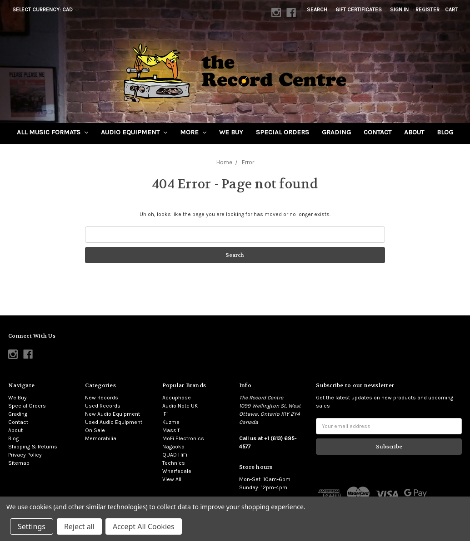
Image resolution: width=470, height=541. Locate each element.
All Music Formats (52, 132)
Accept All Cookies (144, 526)
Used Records (102, 406)
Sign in (399, 9)
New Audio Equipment (112, 414)
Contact (377, 132)
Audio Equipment (134, 132)
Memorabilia (100, 438)
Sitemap (19, 463)
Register (427, 9)
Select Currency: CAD (45, 9)
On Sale (95, 430)
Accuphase (176, 397)
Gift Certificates (358, 9)
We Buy (231, 132)
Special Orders (282, 132)
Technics (173, 463)
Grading (336, 132)
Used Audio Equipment (113, 422)
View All (171, 479)
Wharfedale (176, 471)
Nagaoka (173, 446)
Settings (31, 526)
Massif (171, 430)
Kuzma (171, 422)
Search (317, 9)
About (414, 132)
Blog (445, 132)
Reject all (79, 526)
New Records (101, 397)
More (193, 132)
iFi (165, 414)
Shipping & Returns (32, 446)
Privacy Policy (25, 455)
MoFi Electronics (183, 438)
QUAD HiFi (174, 455)
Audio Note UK (180, 406)
